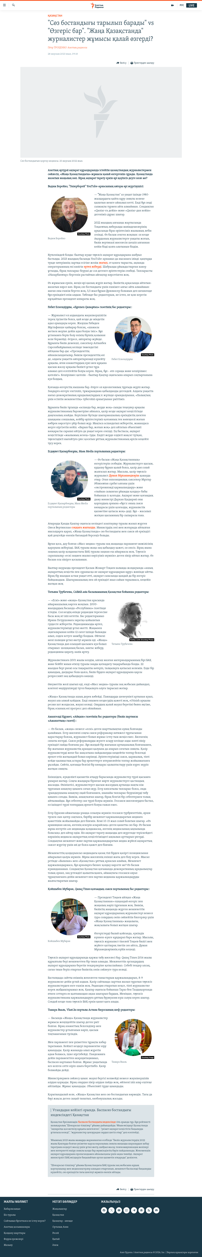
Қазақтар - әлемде (62, 1221)
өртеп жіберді (92, 266)
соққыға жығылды (83, 527)
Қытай (56, 1239)
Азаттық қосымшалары (17, 1227)
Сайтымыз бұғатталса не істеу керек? (24, 1221)
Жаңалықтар (59, 1209)
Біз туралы (10, 1215)
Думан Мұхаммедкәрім (124, 475)
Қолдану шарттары (14, 1233)
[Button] (121, 63)
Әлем (55, 1245)
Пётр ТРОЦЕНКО (57, 47)
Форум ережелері (13, 1239)
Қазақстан (58, 1215)
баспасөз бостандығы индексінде (97, 1122)
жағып (103, 262)
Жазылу (8, 1245)
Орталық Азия (60, 1227)
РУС (182, 5)
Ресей (55, 1233)
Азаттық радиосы (77, 47)
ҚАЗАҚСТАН (55, 15)
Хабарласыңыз (12, 1209)
